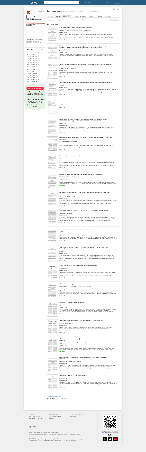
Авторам (83, 16)
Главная (50, 16)
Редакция (91, 16)
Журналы (73, 416)
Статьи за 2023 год (32, 56)
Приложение (107, 16)
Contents (62, 101)
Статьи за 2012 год (32, 77)
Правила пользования (35, 418)
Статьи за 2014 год (32, 73)
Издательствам (53, 414)
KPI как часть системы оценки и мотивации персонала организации (81, 174)
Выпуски (58, 16)
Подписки (88, 2)
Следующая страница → (55, 396)
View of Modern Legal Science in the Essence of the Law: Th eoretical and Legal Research (83, 248)
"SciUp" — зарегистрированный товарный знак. (51, 440)
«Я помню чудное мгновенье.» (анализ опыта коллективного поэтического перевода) (83, 339)
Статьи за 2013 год (32, 75)
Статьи (66, 16)
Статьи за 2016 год (32, 69)
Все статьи (30, 49)
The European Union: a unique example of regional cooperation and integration (83, 210)
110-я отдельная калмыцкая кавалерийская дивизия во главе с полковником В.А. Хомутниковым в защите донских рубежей (85, 65)
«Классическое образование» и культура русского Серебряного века (81, 320)
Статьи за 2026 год (32, 51)
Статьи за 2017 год (32, 68)
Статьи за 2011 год (32, 79)
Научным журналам (55, 416)
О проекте (31, 414)
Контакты (99, 16)
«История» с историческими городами (71, 302)
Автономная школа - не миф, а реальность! (73, 375)
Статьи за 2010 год (32, 81)
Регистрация (117, 3)
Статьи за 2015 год (32, 71)
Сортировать (115, 20)
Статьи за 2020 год (32, 62)
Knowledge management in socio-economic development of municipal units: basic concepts (84, 193)
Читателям (52, 421)
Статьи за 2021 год (32, 60)
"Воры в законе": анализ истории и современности (75, 27)
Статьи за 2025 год (32, 53)
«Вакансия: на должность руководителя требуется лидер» (78, 265)
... (61, 398)
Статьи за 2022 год (32, 58)
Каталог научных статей (77, 414)
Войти (115, 2)
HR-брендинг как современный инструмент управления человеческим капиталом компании (85, 138)
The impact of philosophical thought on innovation (74, 229)
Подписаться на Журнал (35, 88)
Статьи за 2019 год (32, 64)
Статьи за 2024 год (32, 54)
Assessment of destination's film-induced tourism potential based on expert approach (85, 82)
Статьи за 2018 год (32, 66)
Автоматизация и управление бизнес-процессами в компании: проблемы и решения (83, 357)
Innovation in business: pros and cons (71, 156)
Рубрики (75, 16)
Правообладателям (34, 416)
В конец (65, 398)
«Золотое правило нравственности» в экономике (75, 284)
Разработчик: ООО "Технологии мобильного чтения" (44, 432)
